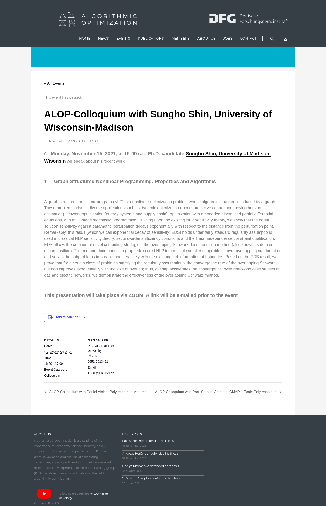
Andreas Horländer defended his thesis (150, 453)
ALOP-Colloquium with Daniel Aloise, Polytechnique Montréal (98, 392)
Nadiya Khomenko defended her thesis (150, 466)
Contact (248, 38)
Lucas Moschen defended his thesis (148, 441)
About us (206, 38)
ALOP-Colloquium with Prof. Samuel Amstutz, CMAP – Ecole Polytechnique (216, 392)
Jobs (228, 38)
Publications (151, 38)
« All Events (54, 83)
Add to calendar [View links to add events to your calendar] (68, 317)
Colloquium (52, 375)
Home (84, 38)
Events (123, 38)
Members (181, 38)
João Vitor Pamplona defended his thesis (151, 478)
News (103, 38)
